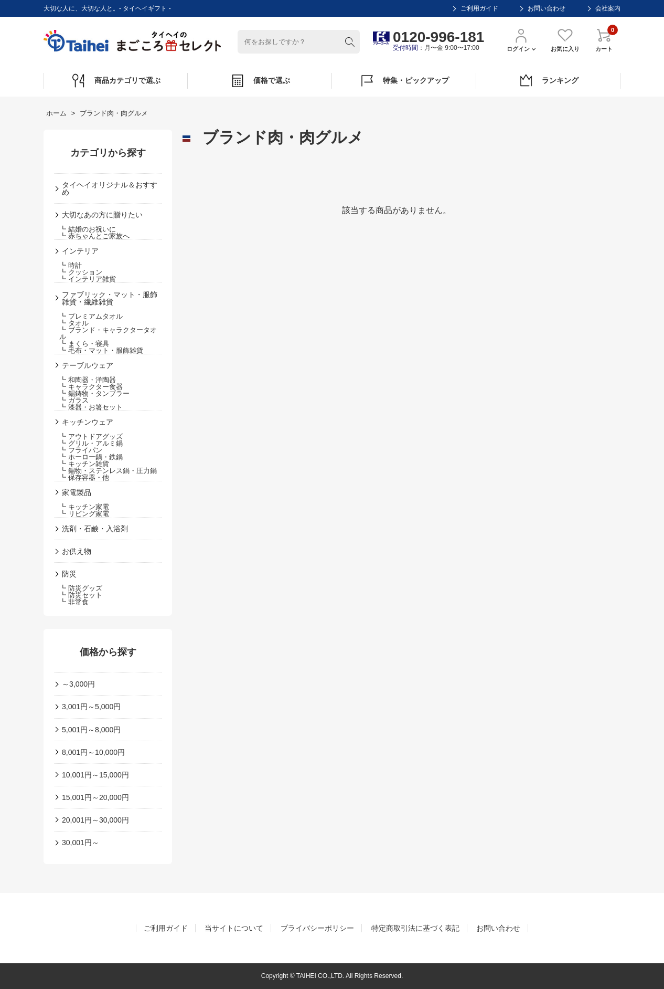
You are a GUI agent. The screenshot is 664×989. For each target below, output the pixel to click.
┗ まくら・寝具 (84, 344)
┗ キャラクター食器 (91, 387)
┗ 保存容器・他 (84, 477)
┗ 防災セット (80, 595)
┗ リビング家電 (84, 514)
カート (604, 39)
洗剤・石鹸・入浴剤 (95, 528)
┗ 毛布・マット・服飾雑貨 (101, 350)
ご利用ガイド (479, 8)
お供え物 (76, 551)
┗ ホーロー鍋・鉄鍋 (91, 457)
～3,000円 (78, 684)
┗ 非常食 (74, 602)
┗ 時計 (70, 265)
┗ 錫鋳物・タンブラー (94, 393)
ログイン (521, 39)
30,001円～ (80, 842)
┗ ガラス (74, 400)
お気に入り (565, 39)
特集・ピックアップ (404, 81)
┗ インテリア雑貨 (87, 279)
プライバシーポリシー (317, 928)
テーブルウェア (87, 365)
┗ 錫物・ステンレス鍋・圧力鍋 (108, 471)
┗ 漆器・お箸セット (91, 407)
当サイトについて (234, 928)
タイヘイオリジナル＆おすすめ (109, 188)
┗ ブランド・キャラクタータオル (108, 333)
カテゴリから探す (108, 152)
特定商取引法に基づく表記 (415, 928)
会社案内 (607, 8)
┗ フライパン (80, 450)
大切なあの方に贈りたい (102, 215)
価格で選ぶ (260, 81)
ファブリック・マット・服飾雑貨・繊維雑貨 (109, 298)
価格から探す (108, 652)
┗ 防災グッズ (80, 588)
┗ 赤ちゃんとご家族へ (94, 236)
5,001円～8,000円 (91, 729)
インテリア (80, 251)
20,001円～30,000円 (95, 820)
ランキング (548, 81)
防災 (69, 574)
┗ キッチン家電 (84, 507)
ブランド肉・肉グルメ (114, 113)
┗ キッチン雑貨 (84, 464)
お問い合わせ (546, 8)
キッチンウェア (87, 422)
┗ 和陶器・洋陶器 (87, 380)
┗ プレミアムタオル (91, 316)
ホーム (56, 113)
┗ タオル (74, 323)
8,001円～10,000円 (93, 752)
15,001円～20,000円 (95, 797)
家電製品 (76, 492)
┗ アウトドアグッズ (91, 436)
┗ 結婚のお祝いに (87, 229)
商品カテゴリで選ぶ (115, 81)
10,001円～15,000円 (95, 775)
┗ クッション (80, 272)
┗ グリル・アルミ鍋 (91, 443)
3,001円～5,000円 (91, 706)
